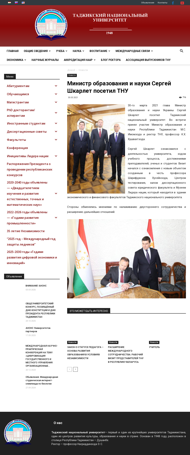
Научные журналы (45, 59)
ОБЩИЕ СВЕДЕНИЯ (37, 51)
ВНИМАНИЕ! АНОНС (36, 285)
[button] (181, 51)
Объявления (147, 2)
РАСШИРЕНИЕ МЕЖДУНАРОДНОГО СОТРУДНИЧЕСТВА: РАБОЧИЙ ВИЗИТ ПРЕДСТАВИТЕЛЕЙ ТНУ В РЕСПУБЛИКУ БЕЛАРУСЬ (125, 354)
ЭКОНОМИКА (16, 59)
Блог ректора (111, 59)
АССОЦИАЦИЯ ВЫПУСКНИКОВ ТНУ (148, 59)
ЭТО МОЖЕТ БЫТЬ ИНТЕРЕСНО (88, 311)
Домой (71, 70)
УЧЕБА (61, 51)
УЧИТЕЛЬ (154, 347)
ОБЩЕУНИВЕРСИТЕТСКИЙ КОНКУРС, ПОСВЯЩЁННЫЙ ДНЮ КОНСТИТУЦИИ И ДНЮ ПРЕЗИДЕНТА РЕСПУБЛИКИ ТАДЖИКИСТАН (41, 310)
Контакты (162, 2)
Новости (72, 75)
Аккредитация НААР (80, 59)
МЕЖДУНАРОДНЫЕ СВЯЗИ (134, 51)
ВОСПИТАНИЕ (100, 51)
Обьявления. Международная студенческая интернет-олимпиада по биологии (42, 380)
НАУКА (78, 51)
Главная (13, 51)
